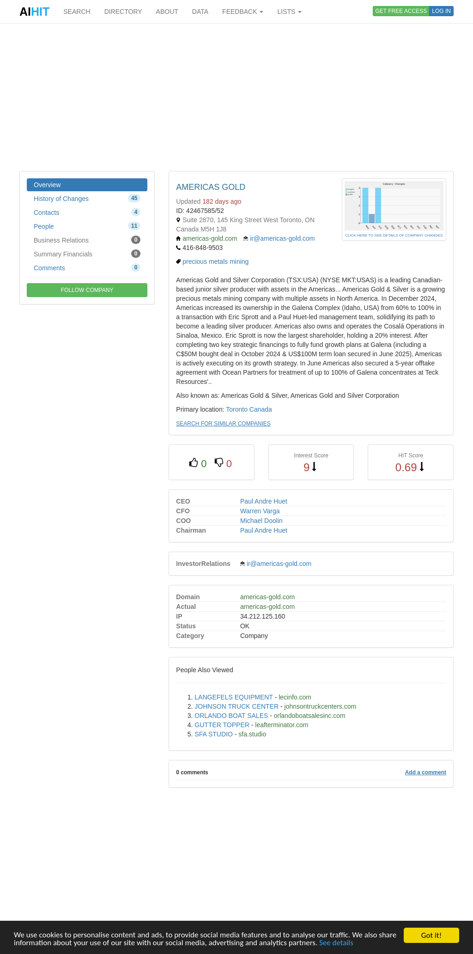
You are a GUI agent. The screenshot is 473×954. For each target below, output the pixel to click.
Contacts (87, 212)
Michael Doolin (261, 520)
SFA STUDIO (213, 734)
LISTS (289, 11)
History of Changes (87, 198)
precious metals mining (215, 261)
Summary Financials (87, 253)
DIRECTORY (123, 11)
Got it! (431, 935)
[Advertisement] (236, 97)
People (87, 226)
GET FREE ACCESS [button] (401, 11)
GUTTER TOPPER (221, 725)
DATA (200, 11)
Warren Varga (260, 511)
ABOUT (167, 11)
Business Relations (87, 240)
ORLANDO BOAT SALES (231, 715)
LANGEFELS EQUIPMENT (233, 697)
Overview (47, 184)
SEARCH (76, 11)
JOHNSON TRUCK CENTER (236, 706)
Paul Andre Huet (263, 501)
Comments (87, 267)
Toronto (237, 409)
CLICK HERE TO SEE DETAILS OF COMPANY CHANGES (394, 235)
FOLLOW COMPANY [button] (87, 290)
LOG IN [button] (441, 11)
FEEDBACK (242, 11)
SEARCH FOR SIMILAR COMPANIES (223, 423)
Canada (260, 409)
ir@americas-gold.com (282, 238)
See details (337, 943)
